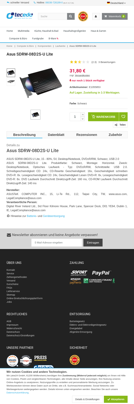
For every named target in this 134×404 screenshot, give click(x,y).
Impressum (12, 324)
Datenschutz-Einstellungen (20, 335)
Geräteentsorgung (54, 216)
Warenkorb (114, 16)
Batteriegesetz (77, 321)
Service (10, 273)
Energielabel (76, 328)
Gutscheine (12, 284)
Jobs (9, 302)
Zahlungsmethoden (17, 277)
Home (10, 31)
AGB (9, 321)
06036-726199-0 (54, 2)
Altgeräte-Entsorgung (81, 332)
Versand (11, 280)
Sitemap (11, 294)
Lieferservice (13, 291)
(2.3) (94, 62)
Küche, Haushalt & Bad (46, 31)
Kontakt (11, 270)
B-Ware (53, 38)
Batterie (31, 216)
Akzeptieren (115, 399)
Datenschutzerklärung (18, 392)
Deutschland (116, 3)
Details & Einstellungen (87, 399)
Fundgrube (38, 38)
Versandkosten (82, 75)
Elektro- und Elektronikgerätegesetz (88, 324)
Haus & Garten (98, 31)
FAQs (9, 287)
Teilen (120, 124)
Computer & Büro (18, 38)
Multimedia (23, 31)
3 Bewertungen (106, 62)
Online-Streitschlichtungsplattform (25, 298)
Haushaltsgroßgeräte (74, 31)
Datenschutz (13, 332)
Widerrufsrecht (14, 328)
